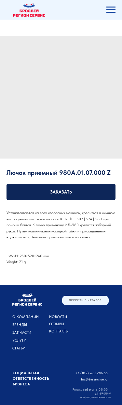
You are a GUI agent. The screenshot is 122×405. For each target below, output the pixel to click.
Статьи (19, 348)
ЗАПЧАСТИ (22, 332)
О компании (25, 317)
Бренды (19, 325)
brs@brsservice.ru (94, 379)
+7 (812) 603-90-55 (91, 373)
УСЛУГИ (19, 340)
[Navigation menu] (110, 10)
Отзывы (56, 324)
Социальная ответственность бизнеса (31, 378)
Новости (58, 317)
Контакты (59, 331)
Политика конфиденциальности (95, 395)
